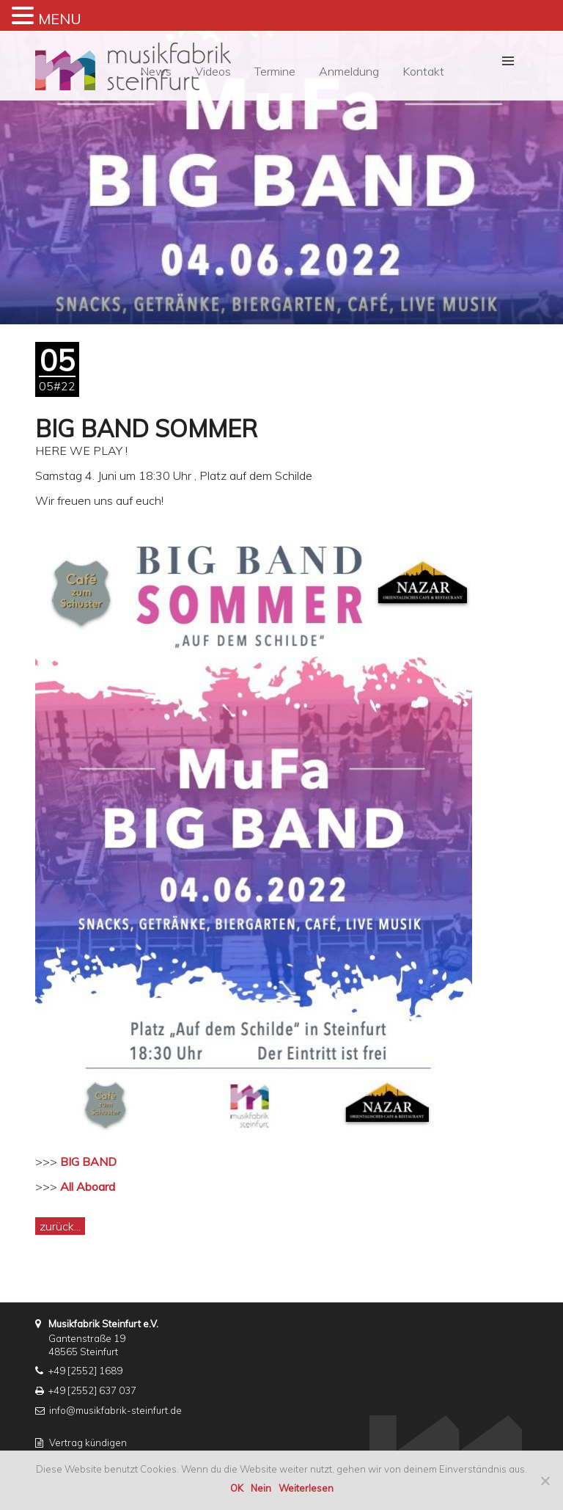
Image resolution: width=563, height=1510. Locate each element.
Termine (274, 71)
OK (236, 1488)
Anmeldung (349, 71)
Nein (261, 1488)
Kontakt (423, 71)
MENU (59, 19)
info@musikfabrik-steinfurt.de (115, 1410)
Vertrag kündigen (88, 1442)
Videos (213, 71)
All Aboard (87, 1186)
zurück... (60, 1226)
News (156, 71)
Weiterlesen (306, 1488)
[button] (508, 61)
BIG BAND (88, 1161)
